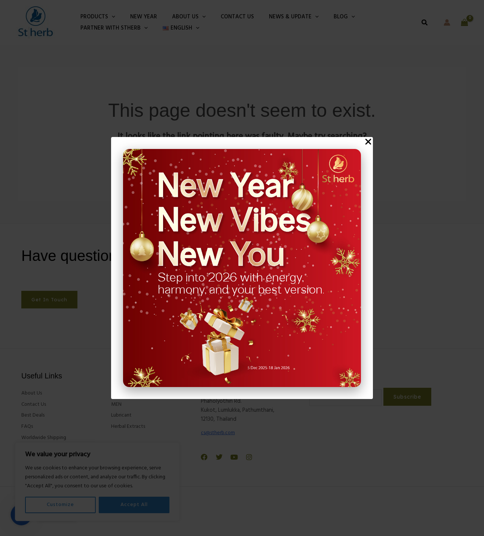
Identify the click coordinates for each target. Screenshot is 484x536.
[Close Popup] (368, 142)
